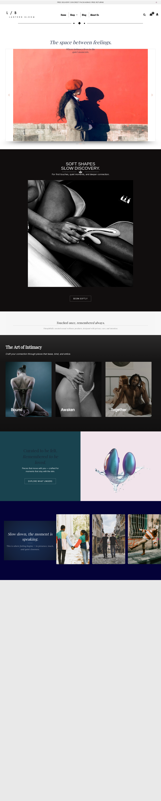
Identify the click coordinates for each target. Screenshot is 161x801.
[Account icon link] (157, 14)
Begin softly (80, 298)
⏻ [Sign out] (156, 2)
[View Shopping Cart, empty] (151, 15)
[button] (144, 15)
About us (94, 14)
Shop (74, 15)
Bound (16, 409)
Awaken (68, 409)
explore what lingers (40, 481)
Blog (84, 14)
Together (119, 409)
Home (63, 14)
